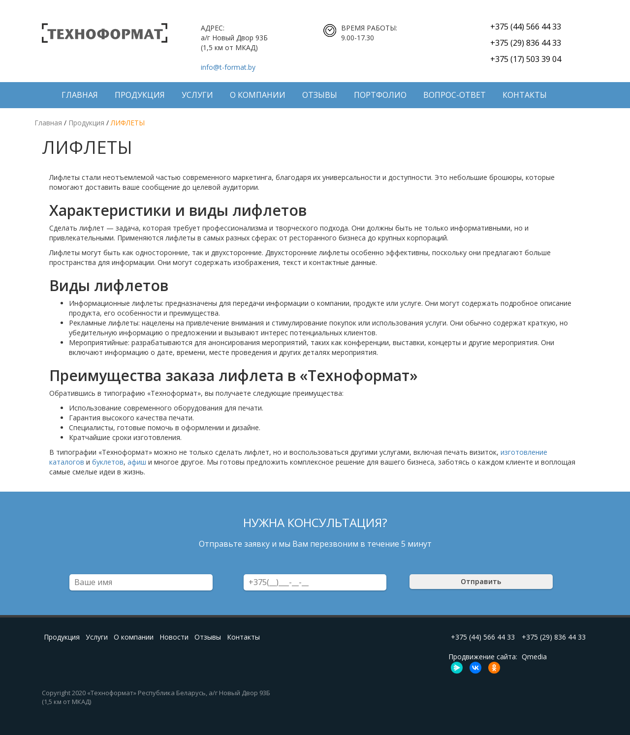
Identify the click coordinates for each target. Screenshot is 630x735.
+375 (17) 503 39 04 (525, 59)
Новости (174, 637)
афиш (136, 462)
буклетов (108, 462)
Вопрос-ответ (454, 94)
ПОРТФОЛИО (380, 94)
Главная (80, 94)
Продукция (140, 94)
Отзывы (319, 94)
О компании (257, 94)
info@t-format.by (228, 67)
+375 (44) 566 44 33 (525, 26)
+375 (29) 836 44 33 (525, 42)
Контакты (525, 94)
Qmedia (534, 656)
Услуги (197, 94)
